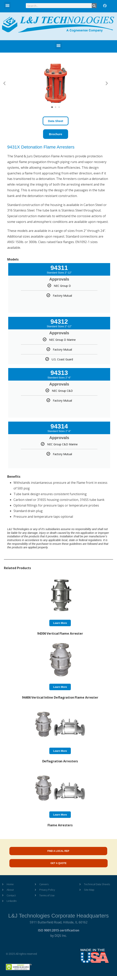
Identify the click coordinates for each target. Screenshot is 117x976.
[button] (7, 5)
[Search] (94, 5)
